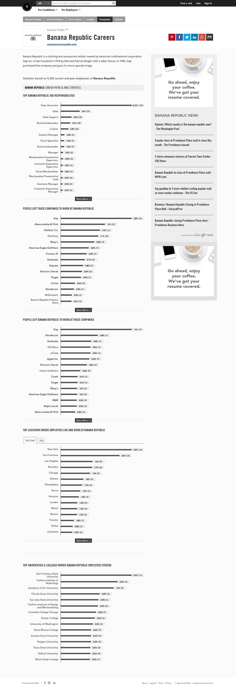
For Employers (71, 9)
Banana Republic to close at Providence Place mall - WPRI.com (183, 175)
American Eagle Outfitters (43, 247)
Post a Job (186, 3)
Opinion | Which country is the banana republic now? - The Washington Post (183, 126)
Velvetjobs (27, 6)
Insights (90, 19)
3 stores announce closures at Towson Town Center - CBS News (183, 158)
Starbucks (52, 259)
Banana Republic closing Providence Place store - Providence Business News (182, 223)
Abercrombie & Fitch (46, 224)
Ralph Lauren (51, 406)
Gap (55, 218)
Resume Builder (184, 683)
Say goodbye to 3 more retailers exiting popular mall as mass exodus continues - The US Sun (183, 191)
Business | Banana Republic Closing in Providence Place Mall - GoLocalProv (182, 206)
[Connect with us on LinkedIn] (54, 683)
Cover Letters (75, 19)
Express (53, 265)
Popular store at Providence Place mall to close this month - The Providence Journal (183, 142)
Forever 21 (52, 253)
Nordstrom (52, 289)
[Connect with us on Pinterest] (49, 683)
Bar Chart (30, 440)
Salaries (119, 19)
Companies (104, 19)
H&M (55, 400)
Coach (54, 376)
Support (152, 683)
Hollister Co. (51, 230)
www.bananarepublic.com (62, 44)
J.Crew (54, 283)
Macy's (54, 241)
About (145, 683)
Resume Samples (33, 19)
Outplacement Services (203, 683)
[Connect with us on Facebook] (45, 683)
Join (198, 3)
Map (42, 440)
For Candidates (48, 9)
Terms (160, 683)
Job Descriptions (55, 19)
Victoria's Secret (49, 271)
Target (54, 277)
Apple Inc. (52, 358)
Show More (83, 199)
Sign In (208, 3)
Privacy (168, 683)
